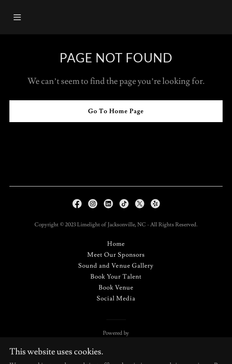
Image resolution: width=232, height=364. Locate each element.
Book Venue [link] (116, 287)
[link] (77, 203)
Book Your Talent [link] (116, 277)
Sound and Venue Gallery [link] (115, 266)
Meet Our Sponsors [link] (116, 255)
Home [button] (116, 244)
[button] (25, 17)
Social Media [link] (116, 298)
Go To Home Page (116, 111)
